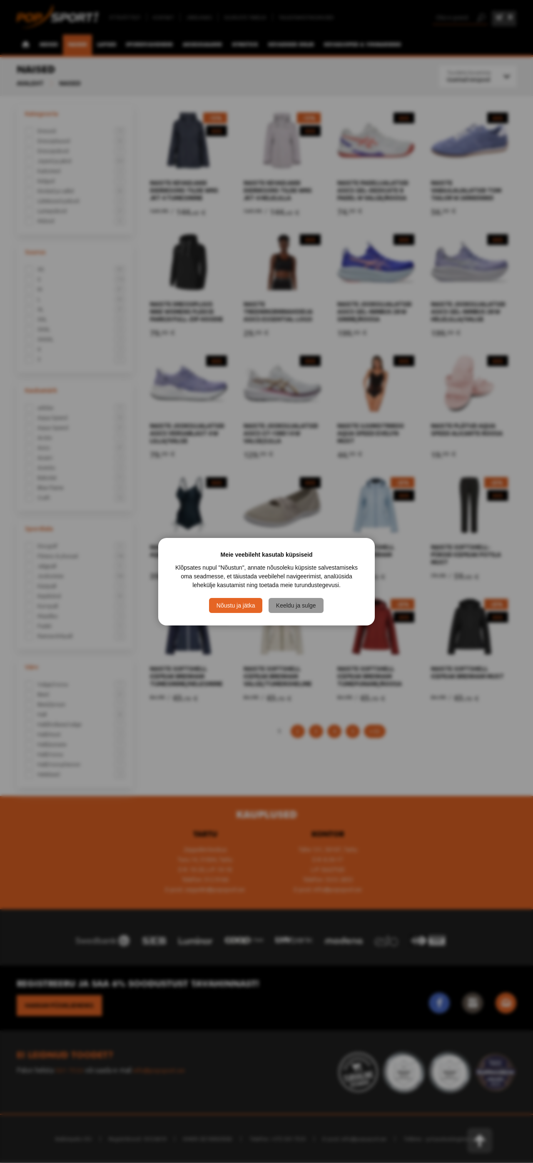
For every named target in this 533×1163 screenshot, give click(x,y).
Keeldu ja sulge (296, 605)
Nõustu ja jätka (236, 605)
